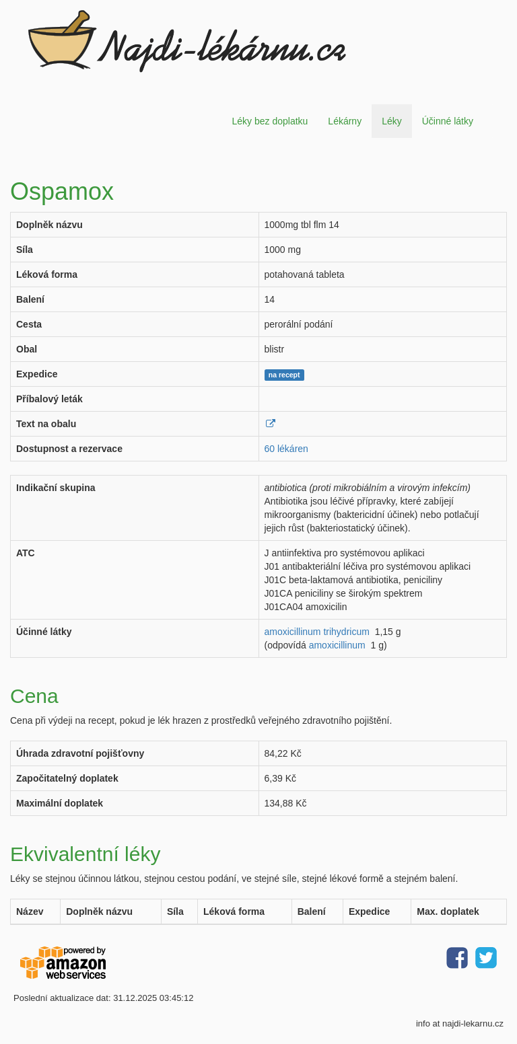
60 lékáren (286, 448)
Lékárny (344, 121)
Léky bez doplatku (270, 121)
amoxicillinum (337, 645)
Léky (392, 121)
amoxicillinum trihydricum (317, 631)
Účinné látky (447, 121)
